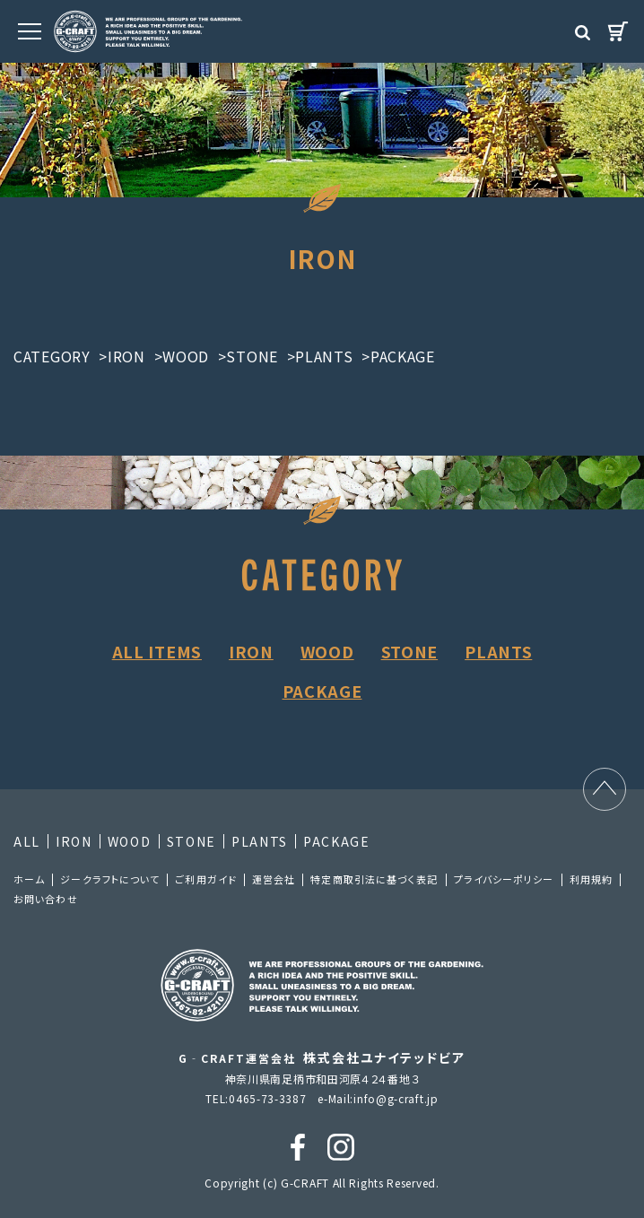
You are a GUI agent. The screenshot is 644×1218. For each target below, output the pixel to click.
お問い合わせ (45, 899)
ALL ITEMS (157, 651)
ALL (26, 841)
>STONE (248, 356)
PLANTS (498, 651)
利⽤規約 (591, 879)
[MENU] (29, 31)
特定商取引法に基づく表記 (374, 879)
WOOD (327, 651)
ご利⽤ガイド (206, 879)
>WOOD (182, 356)
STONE (410, 651)
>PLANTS (320, 356)
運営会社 (273, 879)
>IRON (122, 356)
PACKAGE (322, 690)
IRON (251, 651)
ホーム (29, 879)
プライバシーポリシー (504, 879)
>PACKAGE (398, 356)
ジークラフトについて (110, 879)
